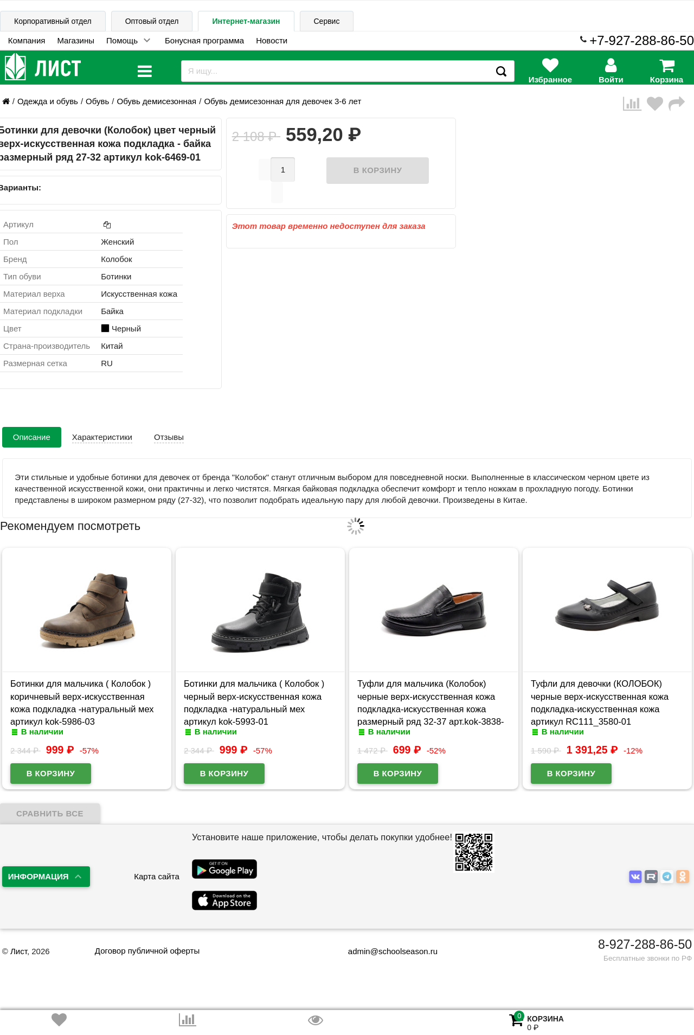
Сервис (327, 21)
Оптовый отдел (152, 21)
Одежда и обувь (47, 101)
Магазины (75, 40)
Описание (31, 437)
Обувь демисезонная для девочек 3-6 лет (282, 101)
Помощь (122, 40)
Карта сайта (156, 876)
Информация (38, 876)
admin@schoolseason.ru (386, 951)
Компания (27, 40)
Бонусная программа (204, 40)
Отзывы (169, 437)
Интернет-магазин (246, 21)
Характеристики (102, 437)
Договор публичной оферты (147, 950)
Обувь (97, 101)
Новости (271, 40)
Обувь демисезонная (156, 101)
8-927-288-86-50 (645, 944)
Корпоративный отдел (53, 21)
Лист (18, 951)
